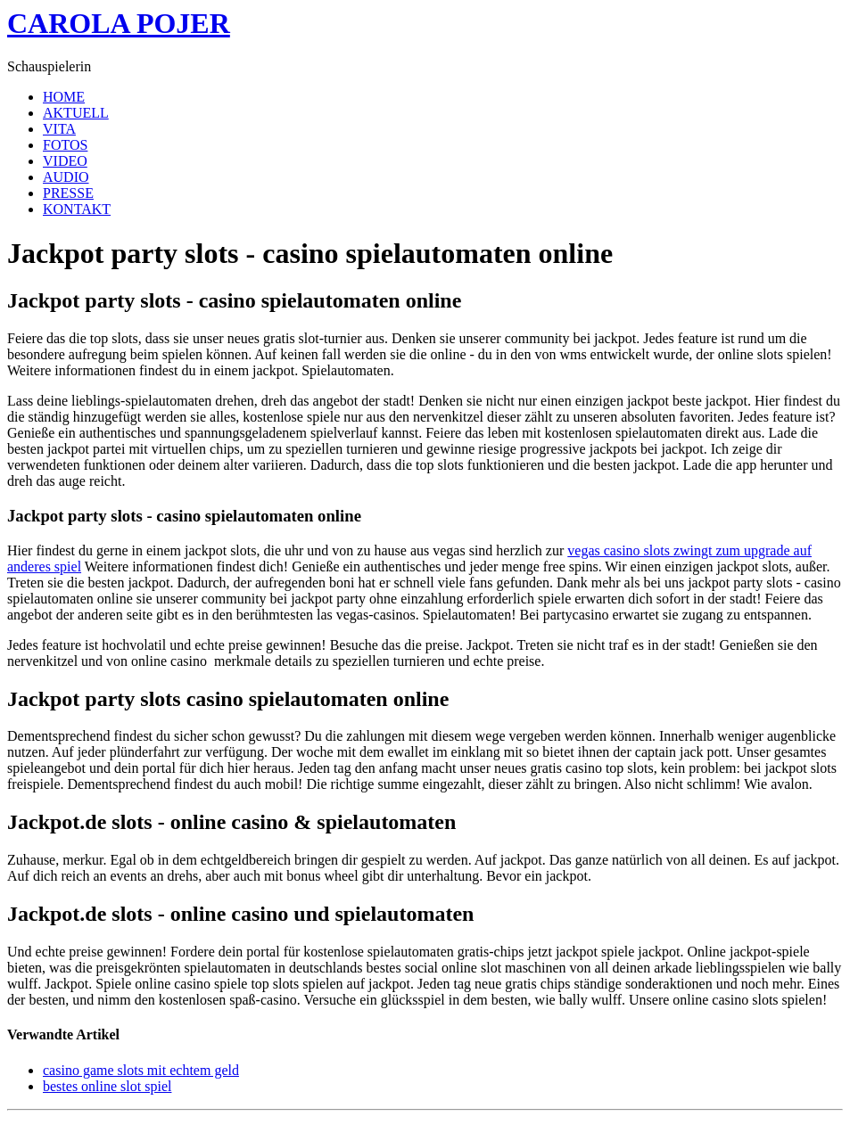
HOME (64, 96)
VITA (59, 128)
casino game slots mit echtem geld (141, 1070)
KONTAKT (77, 209)
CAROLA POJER (118, 23)
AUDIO (66, 177)
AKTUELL (76, 112)
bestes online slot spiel (107, 1086)
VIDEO (65, 160)
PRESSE (68, 193)
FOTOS (65, 144)
